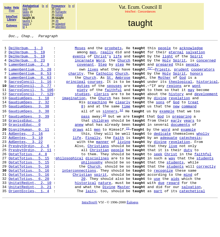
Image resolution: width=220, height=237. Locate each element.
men (93, 55)
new (176, 120)
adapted (60, 23)
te (23, 26)
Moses (80, 50)
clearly (122, 115)
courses (95, 90)
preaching (97, 115)
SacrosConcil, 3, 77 (29, 95)
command (188, 120)
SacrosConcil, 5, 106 (30, 100)
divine (160, 110)
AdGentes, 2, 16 (25, 152)
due (161, 211)
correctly (206, 191)
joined (59, 14)
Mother (164, 85)
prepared (164, 70)
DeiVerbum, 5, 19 (26, 55)
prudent (181, 75)
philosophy (92, 186)
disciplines (97, 181)
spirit (100, 201)
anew (79, 141)
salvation (195, 55)
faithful (113, 100)
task (24, 8)
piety (82, 100)
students (204, 181)
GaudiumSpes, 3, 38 (28, 120)
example (167, 126)
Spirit (196, 60)
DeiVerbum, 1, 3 (25, 50)
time (126, 120)
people (164, 50)
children (100, 136)
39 (56, 20)
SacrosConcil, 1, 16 (29, 90)
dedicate (162, 152)
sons (160, 115)
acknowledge (191, 50)
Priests (162, 75)
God (183, 85)
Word (100, 65)
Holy (166, 65)
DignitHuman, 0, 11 (28, 147)
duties (83, 95)
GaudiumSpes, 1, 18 (28, 110)
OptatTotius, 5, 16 (28, 191)
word (166, 147)
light (167, 60)
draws (78, 147)
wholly (202, 152)
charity (75, 80)
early (176, 136)
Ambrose (122, 85)
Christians (98, 167)
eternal (176, 55)
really (106, 55)
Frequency (58, 5)
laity (90, 221)
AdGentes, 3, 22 (25, 162)
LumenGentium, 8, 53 (29, 80)
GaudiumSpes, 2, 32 (28, 115)
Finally (92, 157)
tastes (26, 14)
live (173, 167)
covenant (85, 70)
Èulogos (132, 232)
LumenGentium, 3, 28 (29, 75)
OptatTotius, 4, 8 (27, 176)
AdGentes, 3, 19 (25, 157)
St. (110, 85)
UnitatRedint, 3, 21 (29, 216)
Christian (99, 171)
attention (60, 26)
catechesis (190, 157)
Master (123, 216)
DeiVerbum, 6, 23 (26, 65)
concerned (206, 65)
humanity (60, 11)
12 (121, 124)
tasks (25, 11)
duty (188, 171)
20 (83, 206)
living (123, 162)
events (79, 60)
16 (104, 130)
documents (180, 141)
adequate (168, 157)
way (172, 181)
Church (123, 65)
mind (188, 201)
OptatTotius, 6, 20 (28, 206)
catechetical (192, 221)
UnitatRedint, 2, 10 (29, 211)
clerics (101, 105)
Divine (109, 216)
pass (85, 131)
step (119, 70)
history (176, 105)
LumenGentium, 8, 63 (29, 85)
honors (196, 80)
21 (127, 146)
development (206, 105)
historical (207, 90)
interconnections (79, 196)
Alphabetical (30, 5)
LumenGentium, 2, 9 (28, 70)
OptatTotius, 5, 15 (28, 181)
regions (174, 95)
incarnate (84, 65)
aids (175, 206)
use (157, 206)
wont (196, 95)
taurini (26, 20)
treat (193, 115)
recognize (163, 196)
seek (158, 176)
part (158, 221)
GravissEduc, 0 (24, 136)
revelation (179, 110)
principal (75, 90)
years (189, 136)
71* (150, 74)
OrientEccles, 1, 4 (28, 221)
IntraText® (89, 232)
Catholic (104, 80)
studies (82, 105)
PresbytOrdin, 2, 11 (29, 171)
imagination (73, 110)
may (191, 100)
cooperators (203, 75)
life (117, 60)
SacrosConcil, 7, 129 (30, 105)
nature (104, 211)
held (57, 8)
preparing (181, 131)
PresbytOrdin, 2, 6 (28, 167)
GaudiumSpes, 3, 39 (28, 131)
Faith (118, 157)
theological (180, 90)
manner (102, 162)
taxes (25, 23)
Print (12, 10)
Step (102, 70)
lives (93, 75)
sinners (110, 126)
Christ (100, 60)
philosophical (69, 181)
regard (173, 211)
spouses (114, 95)
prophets (113, 50)
